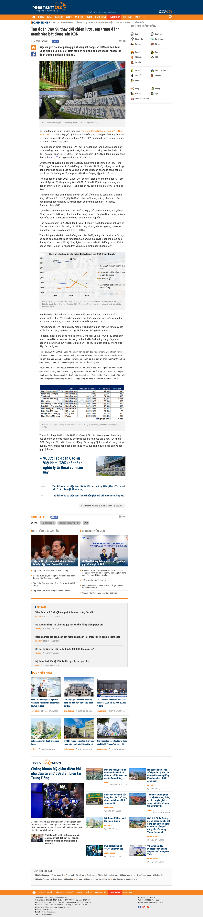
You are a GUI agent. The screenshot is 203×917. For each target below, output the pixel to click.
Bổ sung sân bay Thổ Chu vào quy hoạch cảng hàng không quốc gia (69, 624)
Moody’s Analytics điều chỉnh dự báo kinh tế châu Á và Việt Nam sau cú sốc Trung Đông (115, 774)
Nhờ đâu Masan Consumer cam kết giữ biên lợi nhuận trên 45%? (102, 586)
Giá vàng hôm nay (42, 875)
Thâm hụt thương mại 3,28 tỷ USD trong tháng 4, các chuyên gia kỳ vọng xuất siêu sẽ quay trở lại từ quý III (158, 800)
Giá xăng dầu (158, 875)
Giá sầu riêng (56, 879)
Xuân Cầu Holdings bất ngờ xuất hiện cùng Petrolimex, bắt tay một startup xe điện (45, 702)
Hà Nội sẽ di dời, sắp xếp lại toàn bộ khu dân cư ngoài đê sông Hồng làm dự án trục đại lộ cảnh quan (158, 775)
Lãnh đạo (80, 22)
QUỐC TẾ (69, 17)
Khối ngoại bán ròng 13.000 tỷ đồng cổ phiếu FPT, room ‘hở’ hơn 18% (112, 742)
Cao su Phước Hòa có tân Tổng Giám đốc (100, 593)
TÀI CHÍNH (79, 17)
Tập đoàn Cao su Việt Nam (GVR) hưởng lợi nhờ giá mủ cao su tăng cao (88, 495)
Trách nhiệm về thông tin (44, 914)
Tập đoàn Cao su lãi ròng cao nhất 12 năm (51, 591)
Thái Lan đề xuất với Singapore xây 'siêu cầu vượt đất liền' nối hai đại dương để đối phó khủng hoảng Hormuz (62, 839)
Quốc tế (38, 665)
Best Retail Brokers (102, 879)
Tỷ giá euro (91, 875)
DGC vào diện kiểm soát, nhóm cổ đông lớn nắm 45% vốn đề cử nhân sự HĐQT (78, 702)
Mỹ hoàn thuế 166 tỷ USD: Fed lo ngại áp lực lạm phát (62, 661)
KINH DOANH (127, 17)
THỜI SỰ (41, 17)
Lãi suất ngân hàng (143, 875)
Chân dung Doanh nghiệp (100, 22)
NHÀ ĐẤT (88, 17)
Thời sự (38, 629)
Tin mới (41, 607)
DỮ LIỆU (137, 17)
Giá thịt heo (68, 879)
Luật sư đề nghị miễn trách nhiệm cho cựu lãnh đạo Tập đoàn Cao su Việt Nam (53, 563)
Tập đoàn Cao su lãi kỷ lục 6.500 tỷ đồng (50, 571)
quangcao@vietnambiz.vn (153, 902)
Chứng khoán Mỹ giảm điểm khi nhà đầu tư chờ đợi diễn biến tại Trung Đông (56, 773)
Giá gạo (79, 879)
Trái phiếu (138, 22)
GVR (86, 523)
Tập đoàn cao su (47, 523)
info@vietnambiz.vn (48, 912)
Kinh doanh (35, 711)
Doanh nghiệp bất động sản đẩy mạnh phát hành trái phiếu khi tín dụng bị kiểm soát (77, 636)
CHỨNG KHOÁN (100, 17)
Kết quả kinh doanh (63, 22)
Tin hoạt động (123, 22)
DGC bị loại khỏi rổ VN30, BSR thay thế (113, 847)
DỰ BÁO (50, 17)
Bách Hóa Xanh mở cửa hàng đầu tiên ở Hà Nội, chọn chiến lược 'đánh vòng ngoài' (115, 799)
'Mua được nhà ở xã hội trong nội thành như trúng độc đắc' (64, 612)
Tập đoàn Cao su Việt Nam (69, 523)
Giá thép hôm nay (42, 879)
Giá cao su (88, 879)
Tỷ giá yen (80, 875)
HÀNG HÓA (59, 17)
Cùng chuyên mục (93, 531)
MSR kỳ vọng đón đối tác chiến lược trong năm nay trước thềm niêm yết (79, 742)
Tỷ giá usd (70, 875)
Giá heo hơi (102, 875)
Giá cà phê (113, 875)
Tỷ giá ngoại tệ (57, 875)
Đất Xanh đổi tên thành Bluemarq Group (45, 742)
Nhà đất (38, 616)
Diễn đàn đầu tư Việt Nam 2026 (125, 879)
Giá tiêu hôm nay (126, 875)
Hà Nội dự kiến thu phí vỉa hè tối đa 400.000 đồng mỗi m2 (64, 649)
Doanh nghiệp (41, 22)
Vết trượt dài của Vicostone (94, 580)
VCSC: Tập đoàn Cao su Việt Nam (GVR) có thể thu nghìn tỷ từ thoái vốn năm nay (63, 465)
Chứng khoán (69, 711)
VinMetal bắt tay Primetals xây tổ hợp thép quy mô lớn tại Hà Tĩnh (103, 563)
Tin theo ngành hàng (143, 25)
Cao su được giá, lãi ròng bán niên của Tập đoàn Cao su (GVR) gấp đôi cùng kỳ (54, 577)
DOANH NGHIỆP (114, 17)
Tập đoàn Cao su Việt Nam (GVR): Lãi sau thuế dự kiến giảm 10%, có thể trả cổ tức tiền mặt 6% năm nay (88, 488)
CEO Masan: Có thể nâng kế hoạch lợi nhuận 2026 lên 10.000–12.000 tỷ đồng (111, 702)
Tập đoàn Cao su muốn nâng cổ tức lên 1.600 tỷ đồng (54, 584)
